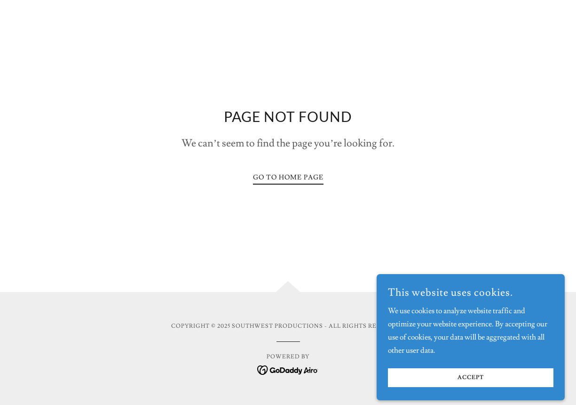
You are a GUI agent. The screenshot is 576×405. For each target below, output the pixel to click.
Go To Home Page (288, 177)
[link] (288, 368)
